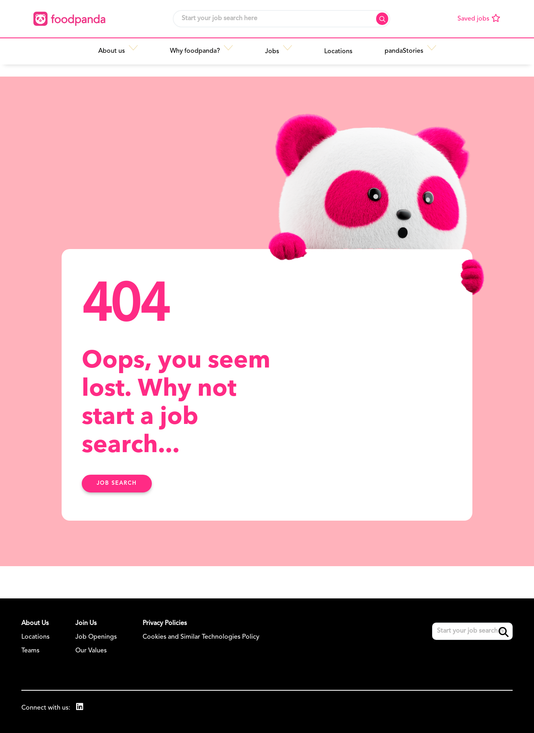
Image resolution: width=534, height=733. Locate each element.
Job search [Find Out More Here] (117, 483)
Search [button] (382, 18)
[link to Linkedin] (79, 708)
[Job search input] (281, 18)
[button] (139, 51)
